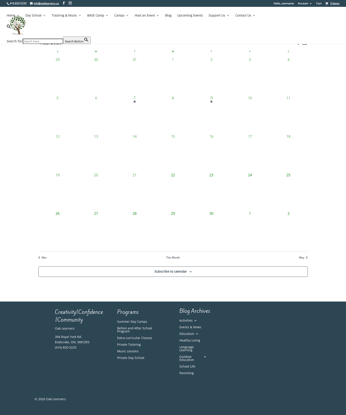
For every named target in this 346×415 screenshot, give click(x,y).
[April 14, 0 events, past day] (134, 153)
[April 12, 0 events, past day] (57, 153)
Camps (119, 15)
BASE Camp (95, 15)
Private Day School (130, 358)
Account (303, 3)
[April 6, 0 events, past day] (96, 114)
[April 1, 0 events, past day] (173, 76)
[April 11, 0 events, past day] (288, 114)
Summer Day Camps (132, 322)
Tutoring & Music (64, 15)
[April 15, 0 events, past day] (173, 153)
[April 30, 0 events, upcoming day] (211, 230)
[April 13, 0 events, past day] (96, 153)
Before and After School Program (134, 330)
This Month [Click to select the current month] (173, 257)
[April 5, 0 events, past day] (57, 114)
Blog (168, 15)
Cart (319, 3)
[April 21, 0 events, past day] (134, 191)
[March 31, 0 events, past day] (134, 76)
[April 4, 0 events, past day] (288, 76)
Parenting (186, 373)
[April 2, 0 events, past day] (211, 76)
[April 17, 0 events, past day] (250, 153)
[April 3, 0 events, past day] (250, 76)
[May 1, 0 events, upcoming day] (250, 230)
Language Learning (186, 348)
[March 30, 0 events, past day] (96, 76)
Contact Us (243, 15)
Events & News (190, 327)
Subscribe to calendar (170, 271)
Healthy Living (189, 340)
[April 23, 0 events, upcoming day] (211, 191)
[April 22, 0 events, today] (173, 191)
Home (11, 15)
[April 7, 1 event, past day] (134, 114)
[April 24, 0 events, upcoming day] (250, 191)
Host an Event (145, 15)
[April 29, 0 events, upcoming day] (173, 230)
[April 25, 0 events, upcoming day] (288, 191)
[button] (49, 30)
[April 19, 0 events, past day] (57, 191)
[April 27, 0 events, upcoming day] (96, 230)
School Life (187, 366)
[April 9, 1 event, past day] (211, 114)
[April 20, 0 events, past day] (96, 191)
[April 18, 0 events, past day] (288, 153)
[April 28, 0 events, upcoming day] (134, 230)
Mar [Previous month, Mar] (42, 257)
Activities (186, 321)
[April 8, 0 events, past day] (173, 114)
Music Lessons (128, 351)
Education (186, 334)
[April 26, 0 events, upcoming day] (57, 230)
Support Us (217, 15)
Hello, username (284, 3)
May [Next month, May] (303, 257)
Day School (33, 15)
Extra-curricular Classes (134, 338)
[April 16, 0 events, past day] (211, 153)
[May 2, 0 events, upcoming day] (288, 230)
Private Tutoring (129, 345)
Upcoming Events (190, 15)
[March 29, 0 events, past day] (57, 76)
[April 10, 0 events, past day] (250, 114)
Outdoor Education (186, 358)
